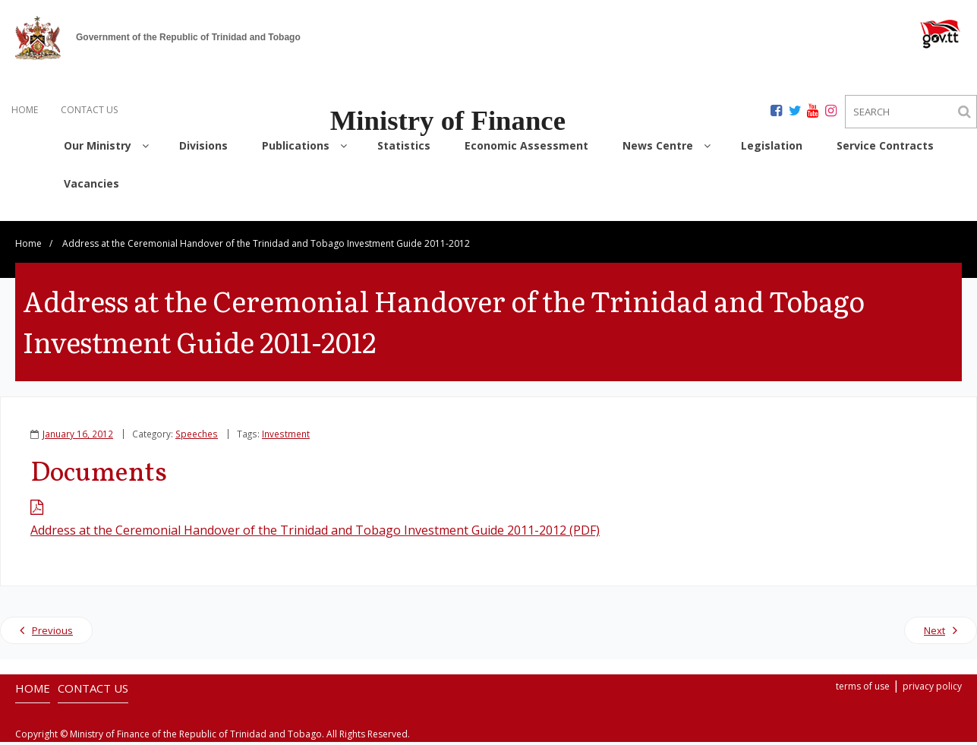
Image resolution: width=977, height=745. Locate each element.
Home (28, 246)
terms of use (863, 689)
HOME (24, 109)
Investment (286, 437)
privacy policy (932, 689)
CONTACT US (89, 109)
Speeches (196, 437)
